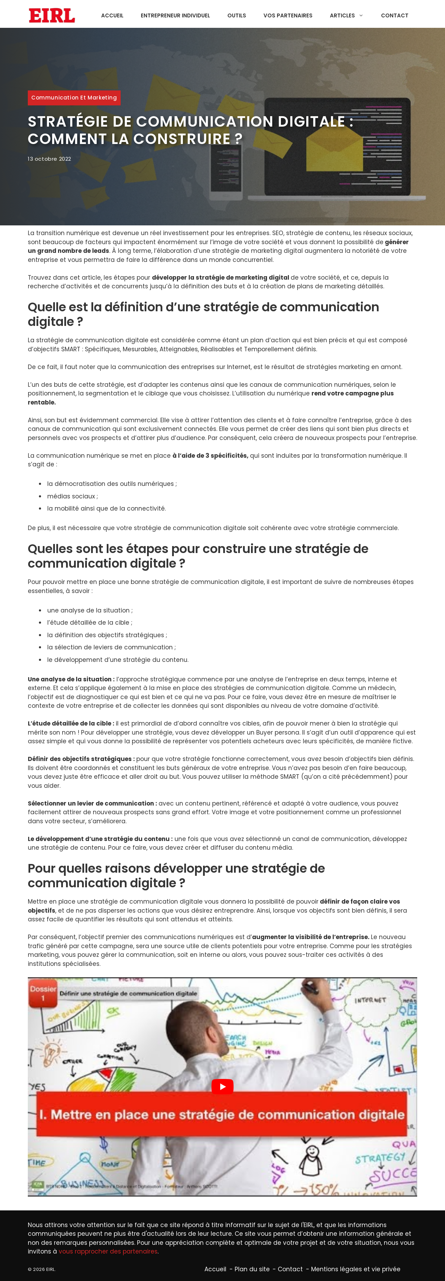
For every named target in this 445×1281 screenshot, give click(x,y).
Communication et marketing (74, 97)
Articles (350, 15)
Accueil (112, 15)
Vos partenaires (288, 15)
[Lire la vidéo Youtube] (222, 1086)
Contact (394, 15)
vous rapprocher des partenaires (108, 1251)
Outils (236, 15)
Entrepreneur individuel (175, 15)
